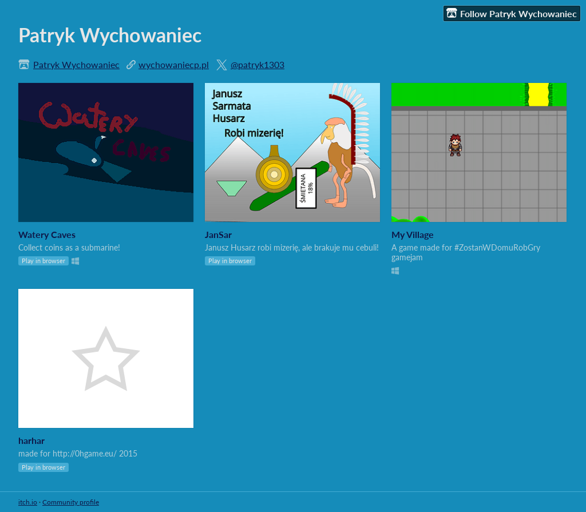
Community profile (70, 502)
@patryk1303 (257, 64)
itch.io (27, 502)
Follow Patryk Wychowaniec (511, 13)
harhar (31, 440)
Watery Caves (47, 234)
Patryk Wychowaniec (76, 64)
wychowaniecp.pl (173, 64)
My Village (412, 234)
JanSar (218, 234)
